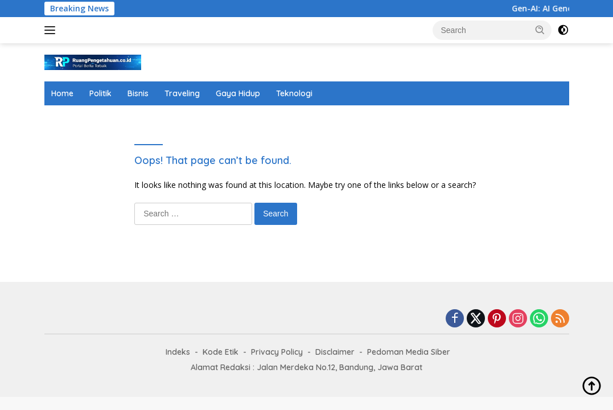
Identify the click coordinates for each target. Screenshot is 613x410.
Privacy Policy (277, 352)
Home (62, 93)
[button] (540, 29)
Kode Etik (220, 352)
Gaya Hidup (238, 93)
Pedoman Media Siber (408, 352)
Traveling (182, 93)
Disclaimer (335, 352)
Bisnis (138, 93)
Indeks (178, 352)
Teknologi (294, 93)
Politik (100, 93)
